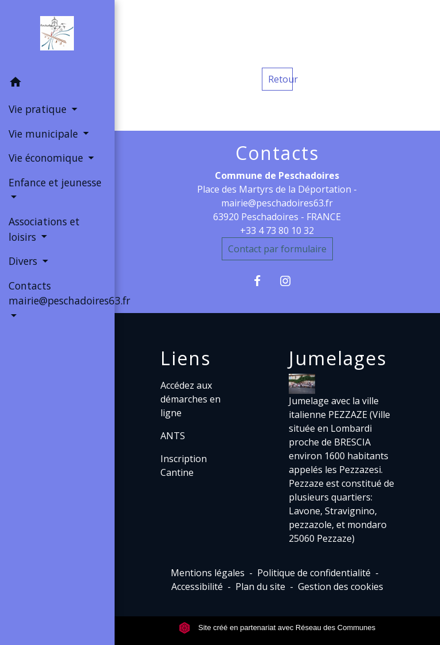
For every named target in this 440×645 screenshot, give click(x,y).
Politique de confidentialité (314, 572)
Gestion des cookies (340, 586)
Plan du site (260, 586)
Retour (280, 79)
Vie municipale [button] (45, 133)
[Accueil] (57, 35)
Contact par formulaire (277, 249)
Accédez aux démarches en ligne (190, 399)
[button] (57, 84)
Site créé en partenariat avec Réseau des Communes (277, 627)
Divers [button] (24, 261)
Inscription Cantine (183, 465)
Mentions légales (208, 572)
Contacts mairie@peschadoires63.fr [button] (57, 293)
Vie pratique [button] (39, 109)
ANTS (172, 435)
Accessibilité (197, 586)
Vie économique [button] (47, 158)
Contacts (277, 153)
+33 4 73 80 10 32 (277, 230)
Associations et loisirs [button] (44, 228)
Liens (185, 358)
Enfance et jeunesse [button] (55, 182)
